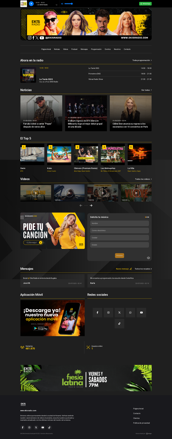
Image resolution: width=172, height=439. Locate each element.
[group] (32, 158)
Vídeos (65, 49)
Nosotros (117, 49)
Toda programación (142, 60)
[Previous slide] (81, 205)
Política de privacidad (141, 423)
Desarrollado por (144, 433)
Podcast (74, 49)
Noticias (57, 49)
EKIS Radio (54, 82)
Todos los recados (143, 269)
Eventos (108, 49)
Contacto (127, 49)
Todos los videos (143, 179)
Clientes (136, 418)
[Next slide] (91, 205)
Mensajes (84, 49)
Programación (96, 49)
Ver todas (146, 90)
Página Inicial (46, 49)
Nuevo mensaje (124, 269)
